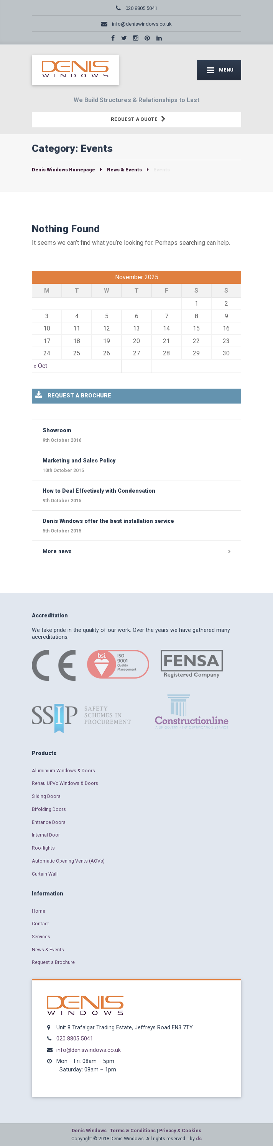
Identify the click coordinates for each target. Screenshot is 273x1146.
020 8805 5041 (74, 1038)
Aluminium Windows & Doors (63, 770)
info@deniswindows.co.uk (88, 1050)
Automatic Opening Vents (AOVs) (68, 861)
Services (41, 936)
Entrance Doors (49, 822)
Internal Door (46, 835)
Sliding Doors (46, 796)
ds (199, 1138)
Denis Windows (89, 1130)
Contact (40, 923)
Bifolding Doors (49, 809)
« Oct (40, 366)
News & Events (48, 949)
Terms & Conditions (133, 1130)
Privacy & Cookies (180, 1130)
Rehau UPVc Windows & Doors (65, 783)
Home (38, 911)
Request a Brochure (53, 962)
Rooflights (43, 848)
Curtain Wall (45, 874)
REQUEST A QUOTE (138, 119)
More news (57, 551)
